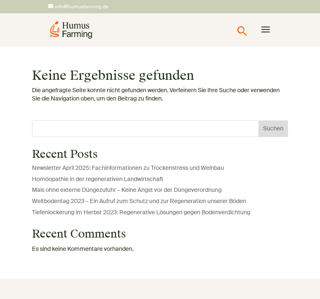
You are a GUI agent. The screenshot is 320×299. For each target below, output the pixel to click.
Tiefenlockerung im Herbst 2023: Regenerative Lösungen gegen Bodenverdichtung (141, 213)
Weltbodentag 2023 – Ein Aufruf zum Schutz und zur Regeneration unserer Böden (139, 201)
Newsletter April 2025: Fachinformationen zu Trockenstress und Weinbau (128, 168)
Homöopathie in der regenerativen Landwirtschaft (97, 179)
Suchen (273, 129)
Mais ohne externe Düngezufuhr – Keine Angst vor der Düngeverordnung (127, 190)
